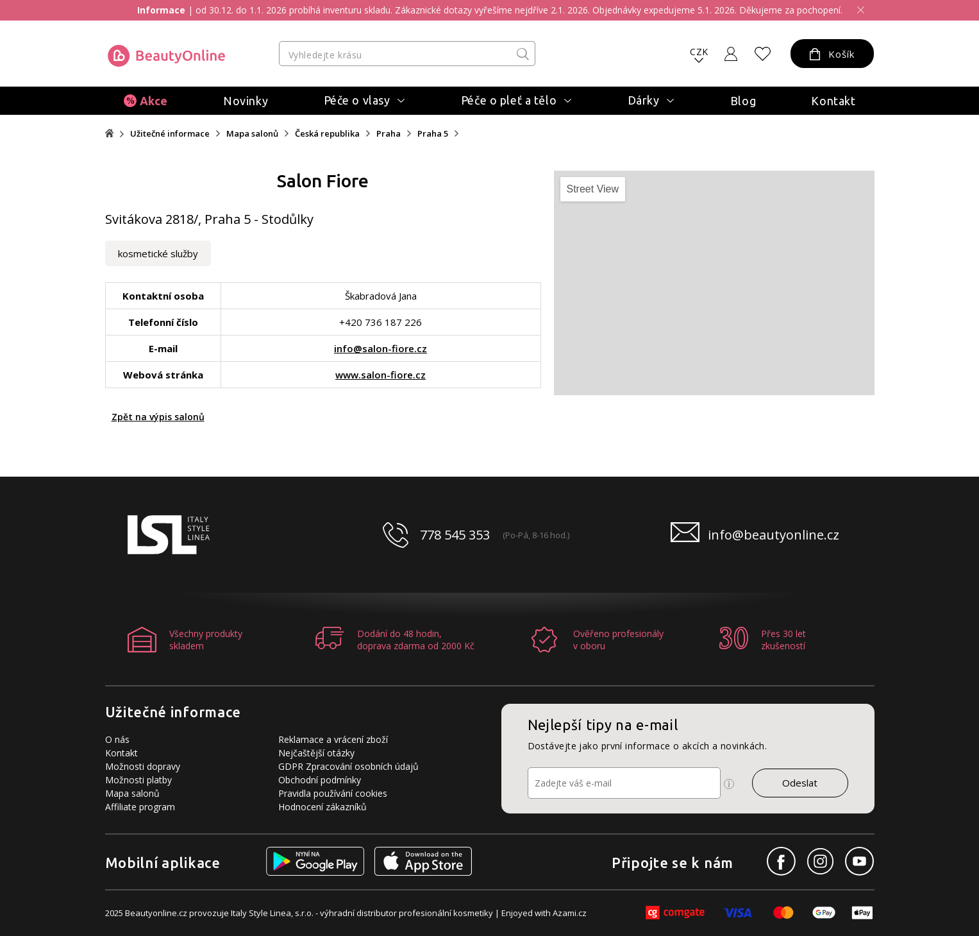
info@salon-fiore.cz (380, 348)
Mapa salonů (252, 134)
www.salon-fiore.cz (380, 374)
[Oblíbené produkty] (762, 54)
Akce (154, 100)
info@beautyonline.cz (773, 534)
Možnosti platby (138, 780)
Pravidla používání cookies (332, 793)
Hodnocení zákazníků (322, 807)
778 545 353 (455, 534)
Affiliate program (140, 807)
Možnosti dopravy (142, 766)
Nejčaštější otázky (316, 753)
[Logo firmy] (166, 56)
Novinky (245, 100)
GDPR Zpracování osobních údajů (348, 766)
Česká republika (327, 134)
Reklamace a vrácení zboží (333, 739)
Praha (388, 134)
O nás (117, 739)
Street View (593, 188)
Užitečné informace (170, 134)
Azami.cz (570, 913)
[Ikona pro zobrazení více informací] (729, 784)
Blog (743, 100)
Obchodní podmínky (319, 780)
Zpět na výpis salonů (158, 417)
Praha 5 (432, 134)
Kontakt (833, 100)
